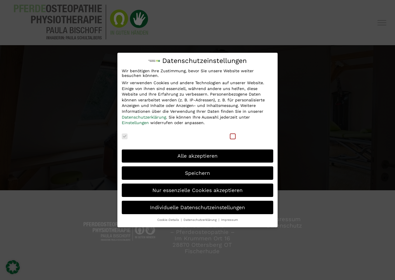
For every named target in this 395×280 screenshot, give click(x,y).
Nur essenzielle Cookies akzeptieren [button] (197, 190)
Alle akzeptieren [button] (197, 155)
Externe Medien (249, 135)
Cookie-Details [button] (168, 219)
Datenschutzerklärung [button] (201, 219)
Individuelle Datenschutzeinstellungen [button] (197, 207)
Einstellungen (135, 122)
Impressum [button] (229, 219)
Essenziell (135, 135)
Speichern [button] (197, 172)
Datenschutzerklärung (144, 116)
